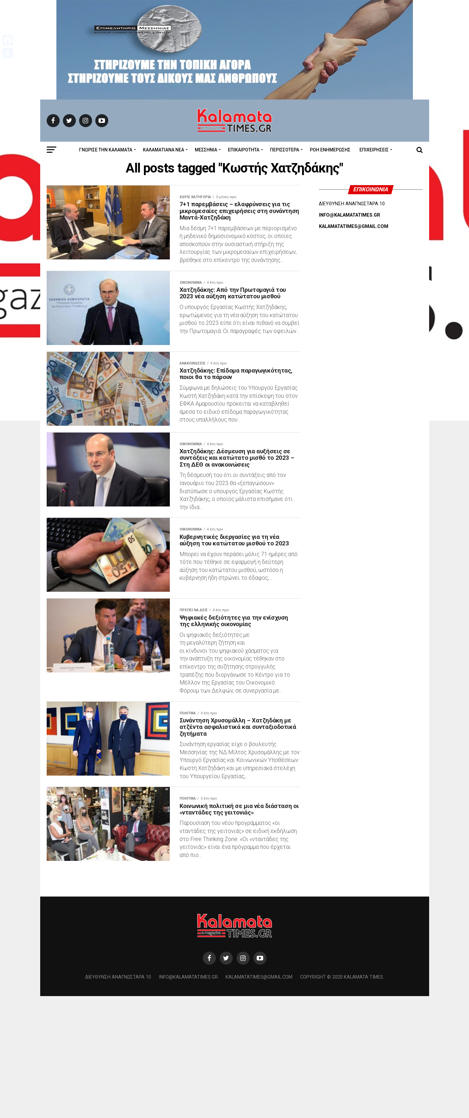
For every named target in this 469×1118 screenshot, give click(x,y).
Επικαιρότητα (243, 149)
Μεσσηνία (206, 149)
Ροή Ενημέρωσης (330, 149)
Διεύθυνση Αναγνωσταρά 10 (118, 1099)
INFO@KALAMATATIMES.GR (349, 215)
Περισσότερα (284, 149)
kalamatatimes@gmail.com (259, 1099)
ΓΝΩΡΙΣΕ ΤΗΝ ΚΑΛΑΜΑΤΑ (105, 149)
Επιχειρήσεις (374, 149)
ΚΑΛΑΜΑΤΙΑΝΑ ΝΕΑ (163, 149)
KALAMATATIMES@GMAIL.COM (353, 226)
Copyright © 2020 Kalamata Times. (342, 1099)
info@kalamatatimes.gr (188, 1099)
